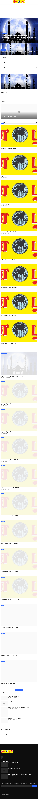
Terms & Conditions (33, 796)
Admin (1, 149)
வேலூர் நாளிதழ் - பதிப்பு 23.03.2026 (10, 683)
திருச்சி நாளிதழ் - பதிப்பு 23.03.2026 (10, 627)
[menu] (1, 2)
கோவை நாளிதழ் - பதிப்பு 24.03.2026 (8, 287)
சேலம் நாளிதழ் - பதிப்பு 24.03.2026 (8, 204)
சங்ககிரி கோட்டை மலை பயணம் (8, 116)
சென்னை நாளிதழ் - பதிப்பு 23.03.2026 (15, 713)
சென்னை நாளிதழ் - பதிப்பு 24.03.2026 (8, 343)
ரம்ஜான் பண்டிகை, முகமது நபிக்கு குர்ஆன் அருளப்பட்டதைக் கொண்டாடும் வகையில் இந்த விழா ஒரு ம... (17, 52)
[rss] (2, 758)
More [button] (36, 57)
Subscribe (35, 786)
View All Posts (34, 350)
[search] (36, 2)
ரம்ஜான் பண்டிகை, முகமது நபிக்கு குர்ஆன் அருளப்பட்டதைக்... (15, 86)
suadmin (3, 40)
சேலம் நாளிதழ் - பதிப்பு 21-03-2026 (14, 696)
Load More (19, 690)
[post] (19, 30)
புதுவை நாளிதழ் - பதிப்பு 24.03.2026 (8, 148)
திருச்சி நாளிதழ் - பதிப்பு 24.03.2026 (8, 259)
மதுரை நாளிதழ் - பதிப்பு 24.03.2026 (8, 315)
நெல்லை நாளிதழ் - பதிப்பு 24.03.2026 (8, 231)
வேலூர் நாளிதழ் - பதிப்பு (5, 176)
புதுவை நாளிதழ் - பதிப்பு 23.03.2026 (10, 656)
